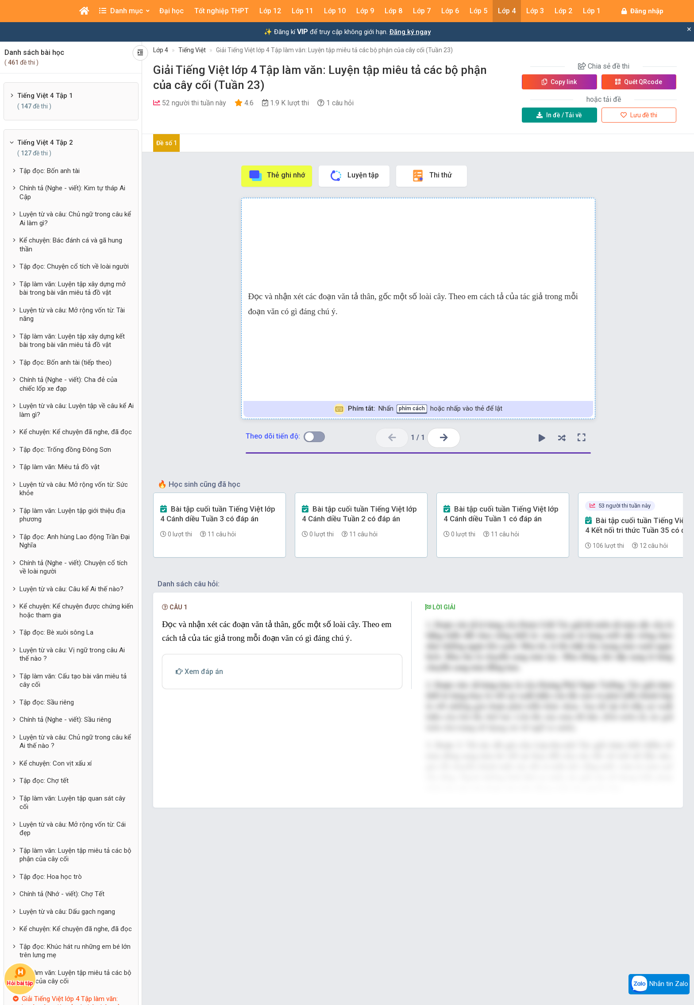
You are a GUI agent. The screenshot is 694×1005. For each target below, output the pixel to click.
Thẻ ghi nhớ (276, 176)
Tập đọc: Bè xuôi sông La (56, 632)
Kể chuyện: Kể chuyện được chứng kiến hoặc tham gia (76, 610)
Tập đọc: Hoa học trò (50, 877)
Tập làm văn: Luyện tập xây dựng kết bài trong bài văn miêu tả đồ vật (72, 340)
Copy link (559, 81)
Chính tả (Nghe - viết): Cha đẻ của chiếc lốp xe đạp (68, 384)
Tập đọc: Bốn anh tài (49, 171)
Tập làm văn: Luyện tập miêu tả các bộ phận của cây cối (75, 855)
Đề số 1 (166, 142)
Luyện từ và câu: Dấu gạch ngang (67, 912)
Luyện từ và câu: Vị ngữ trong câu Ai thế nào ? (72, 654)
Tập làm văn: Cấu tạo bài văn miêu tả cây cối (73, 680)
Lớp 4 (160, 50)
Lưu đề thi (639, 115)
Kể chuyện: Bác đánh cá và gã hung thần (70, 244)
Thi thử (431, 176)
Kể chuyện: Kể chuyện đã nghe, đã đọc (75, 432)
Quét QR (638, 81)
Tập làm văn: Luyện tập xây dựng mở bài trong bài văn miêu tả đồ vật (72, 288)
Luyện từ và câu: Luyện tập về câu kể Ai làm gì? (76, 410)
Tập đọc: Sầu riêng (46, 702)
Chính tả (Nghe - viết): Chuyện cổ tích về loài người (73, 567)
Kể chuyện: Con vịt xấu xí (55, 763)
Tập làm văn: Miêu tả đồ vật (59, 467)
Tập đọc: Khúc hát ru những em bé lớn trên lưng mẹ (75, 951)
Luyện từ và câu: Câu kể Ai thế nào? (71, 589)
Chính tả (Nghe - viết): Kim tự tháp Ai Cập (72, 192)
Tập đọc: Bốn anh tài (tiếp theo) (65, 362)
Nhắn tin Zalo (659, 984)
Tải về (559, 115)
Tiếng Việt (192, 50)
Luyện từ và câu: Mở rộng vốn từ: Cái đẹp (72, 828)
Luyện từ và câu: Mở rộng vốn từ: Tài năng (72, 314)
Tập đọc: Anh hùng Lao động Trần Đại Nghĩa (74, 541)
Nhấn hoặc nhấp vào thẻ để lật (418, 409)
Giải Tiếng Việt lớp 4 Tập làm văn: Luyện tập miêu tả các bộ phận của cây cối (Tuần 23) (334, 50)
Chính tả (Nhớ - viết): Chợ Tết (61, 894)
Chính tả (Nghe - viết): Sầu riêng (65, 720)
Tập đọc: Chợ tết (44, 781)
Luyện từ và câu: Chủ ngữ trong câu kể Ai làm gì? (75, 218)
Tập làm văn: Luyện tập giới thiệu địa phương (72, 515)
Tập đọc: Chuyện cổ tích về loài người (74, 266)
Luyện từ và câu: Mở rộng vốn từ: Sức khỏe (73, 489)
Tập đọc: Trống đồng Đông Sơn (65, 450)
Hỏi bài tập (20, 976)
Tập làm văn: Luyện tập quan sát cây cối (72, 802)
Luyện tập (354, 176)
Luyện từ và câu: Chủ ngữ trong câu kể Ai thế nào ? (75, 741)
